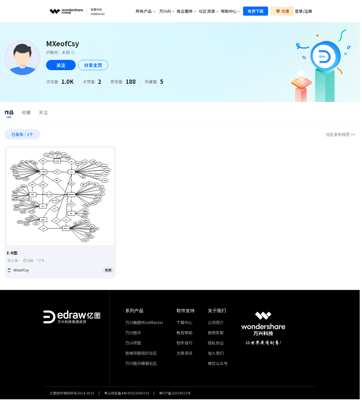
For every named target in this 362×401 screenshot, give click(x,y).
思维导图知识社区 (141, 354)
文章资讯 (184, 354)
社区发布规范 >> (340, 135)
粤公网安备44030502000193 (126, 394)
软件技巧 (184, 343)
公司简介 (216, 323)
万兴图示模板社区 (141, 364)
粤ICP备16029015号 (175, 394)
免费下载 (256, 11)
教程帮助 (184, 333)
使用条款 (216, 333)
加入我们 (216, 354)
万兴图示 (133, 333)
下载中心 (184, 323)
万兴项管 (133, 343)
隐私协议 (216, 343)
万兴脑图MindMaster (144, 323)
